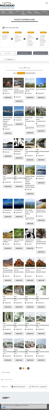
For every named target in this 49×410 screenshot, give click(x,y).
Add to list (8, 97)
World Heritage (30, 12)
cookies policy (17, 405)
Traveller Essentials (11, 12)
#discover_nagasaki (38, 387)
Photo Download (8, 379)
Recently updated (30, 73)
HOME (2, 379)
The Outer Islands (23, 13)
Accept (4, 407)
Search (9, 59)
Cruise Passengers (37, 12)
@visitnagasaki (18, 387)
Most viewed (21, 73)
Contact (44, 11)
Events (17, 11)
